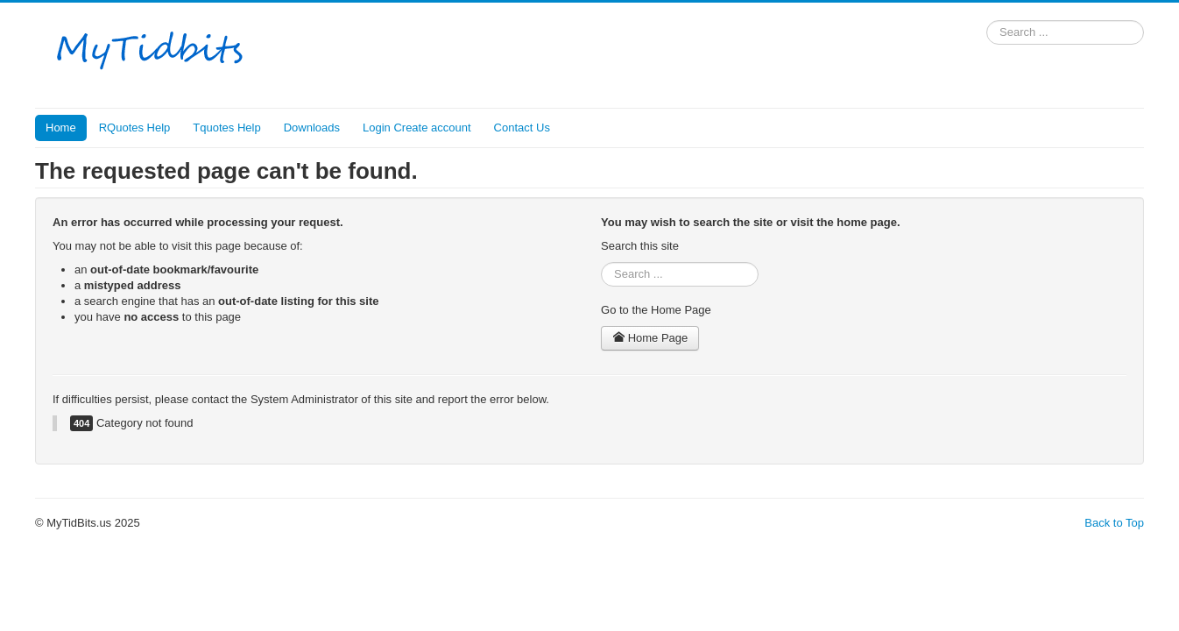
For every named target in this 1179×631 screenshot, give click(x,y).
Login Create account (417, 127)
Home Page (650, 337)
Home (61, 127)
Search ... (986, 20)
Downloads (312, 127)
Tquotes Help (226, 127)
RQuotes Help (135, 127)
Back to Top (1114, 522)
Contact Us (522, 127)
